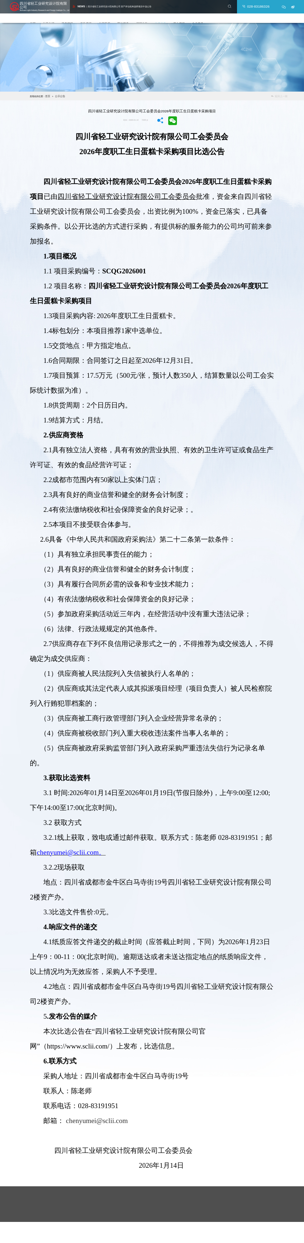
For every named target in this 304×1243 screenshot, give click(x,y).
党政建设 (105, 13)
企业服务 (217, 13)
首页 (52, 13)
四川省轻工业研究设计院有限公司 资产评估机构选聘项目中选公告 (120, 4)
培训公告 (161, 13)
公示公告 (179, 13)
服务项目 (86, 13)
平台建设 (198, 13)
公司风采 (124, 13)
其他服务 (142, 13)
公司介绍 (68, 13)
